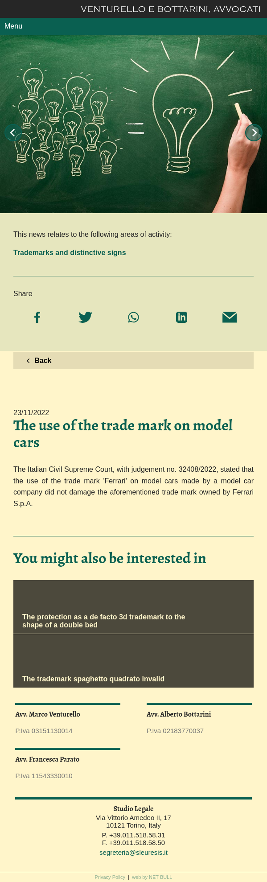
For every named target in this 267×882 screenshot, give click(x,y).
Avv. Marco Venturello (47, 714)
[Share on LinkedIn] (181, 318)
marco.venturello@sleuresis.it (67, 723)
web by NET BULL (152, 877)
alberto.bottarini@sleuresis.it (199, 723)
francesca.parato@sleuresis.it (67, 768)
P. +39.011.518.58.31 (133, 835)
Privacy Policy (110, 877)
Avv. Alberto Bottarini (179, 714)
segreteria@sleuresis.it (133, 852)
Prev (13, 132)
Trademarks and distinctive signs (69, 252)
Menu (13, 26)
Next (254, 132)
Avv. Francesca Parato (47, 759)
